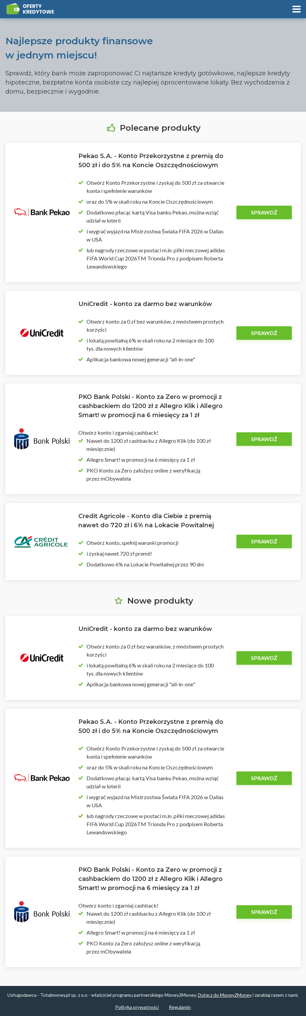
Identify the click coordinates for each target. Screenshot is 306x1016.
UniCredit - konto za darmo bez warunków (145, 304)
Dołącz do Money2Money (225, 995)
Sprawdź (264, 212)
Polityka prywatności (137, 1007)
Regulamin (180, 1007)
